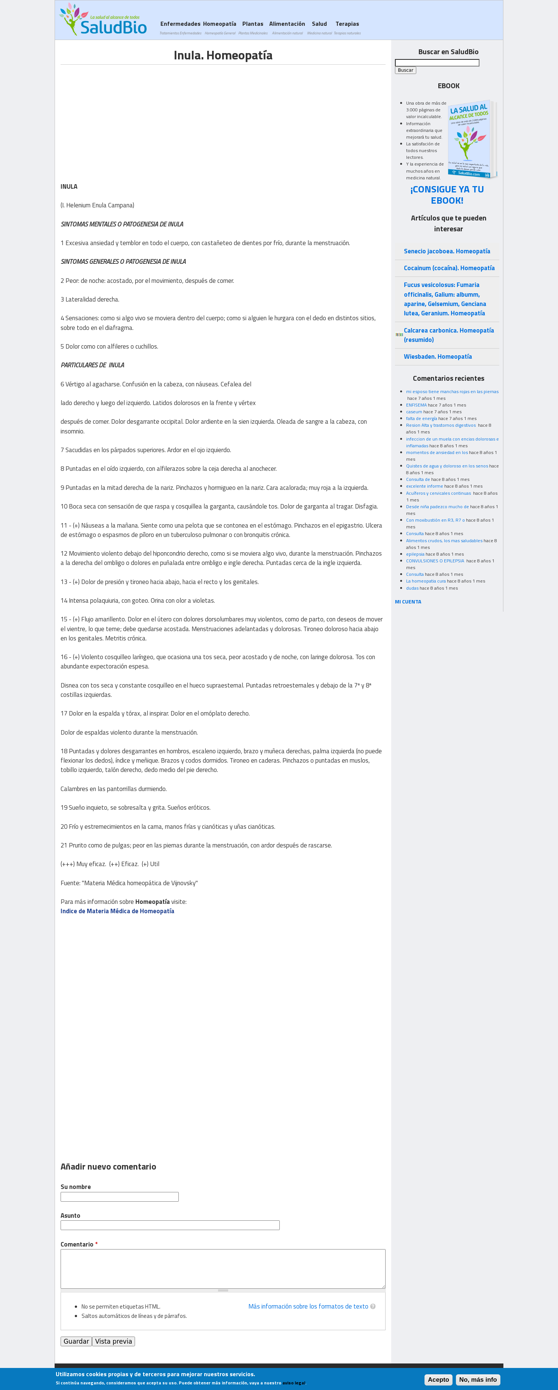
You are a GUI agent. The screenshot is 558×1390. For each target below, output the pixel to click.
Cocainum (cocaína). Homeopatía (449, 268)
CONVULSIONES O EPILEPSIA (435, 560)
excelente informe (424, 485)
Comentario (79, 1244)
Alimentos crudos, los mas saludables (444, 540)
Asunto (70, 1215)
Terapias (347, 27)
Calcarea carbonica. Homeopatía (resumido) (449, 335)
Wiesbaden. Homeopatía (438, 356)
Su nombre (76, 1187)
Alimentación (287, 27)
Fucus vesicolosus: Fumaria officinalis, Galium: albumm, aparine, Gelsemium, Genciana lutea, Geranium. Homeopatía (445, 299)
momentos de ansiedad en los (437, 452)
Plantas (252, 27)
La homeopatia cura (426, 580)
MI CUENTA (408, 601)
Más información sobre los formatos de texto (308, 1306)
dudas (412, 587)
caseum (414, 411)
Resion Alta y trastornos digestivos (441, 425)
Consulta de (418, 479)
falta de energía (421, 418)
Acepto (438, 1379)
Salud (319, 27)
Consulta (415, 533)
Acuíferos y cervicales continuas (439, 493)
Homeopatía (219, 27)
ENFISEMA (416, 404)
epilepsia (415, 553)
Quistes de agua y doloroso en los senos (447, 465)
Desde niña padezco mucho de (437, 506)
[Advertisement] (123, 117)
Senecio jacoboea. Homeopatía (447, 251)
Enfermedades (180, 27)
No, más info (478, 1379)
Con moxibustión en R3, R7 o (435, 519)
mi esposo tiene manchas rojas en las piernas (452, 391)
